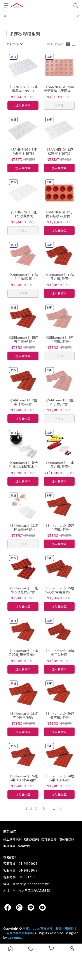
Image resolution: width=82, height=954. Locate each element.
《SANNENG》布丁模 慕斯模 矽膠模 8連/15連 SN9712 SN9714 (59, 214)
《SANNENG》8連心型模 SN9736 (23, 151)
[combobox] (14, 44)
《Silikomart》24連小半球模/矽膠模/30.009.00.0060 (59, 778)
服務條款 (9, 846)
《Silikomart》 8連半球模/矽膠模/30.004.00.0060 (23, 402)
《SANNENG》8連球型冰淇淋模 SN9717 (23, 214)
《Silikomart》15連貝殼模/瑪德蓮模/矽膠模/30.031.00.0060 (23, 653)
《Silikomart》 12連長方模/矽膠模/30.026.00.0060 (59, 277)
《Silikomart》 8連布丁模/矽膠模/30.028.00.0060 (59, 402)
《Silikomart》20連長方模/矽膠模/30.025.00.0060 (59, 715)
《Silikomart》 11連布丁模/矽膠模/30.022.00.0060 (23, 277)
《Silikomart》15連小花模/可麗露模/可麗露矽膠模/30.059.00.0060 (59, 590)
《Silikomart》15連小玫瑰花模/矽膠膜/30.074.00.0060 (23, 590)
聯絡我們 (24, 846)
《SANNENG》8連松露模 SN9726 (59, 151)
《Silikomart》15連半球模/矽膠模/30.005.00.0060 (59, 527)
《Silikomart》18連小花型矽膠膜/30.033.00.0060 (59, 653)
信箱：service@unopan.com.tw (26, 884)
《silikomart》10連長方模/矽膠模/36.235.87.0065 (59, 465)
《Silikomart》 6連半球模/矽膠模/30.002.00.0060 (59, 339)
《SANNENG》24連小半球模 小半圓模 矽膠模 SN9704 (59, 89)
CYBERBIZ (15, 937)
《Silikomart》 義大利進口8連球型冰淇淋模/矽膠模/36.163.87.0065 (23, 465)
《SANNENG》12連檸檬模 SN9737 (23, 89)
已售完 (59, 105)
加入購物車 (23, 105)
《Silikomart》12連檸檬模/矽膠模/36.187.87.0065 (23, 527)
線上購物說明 (12, 839)
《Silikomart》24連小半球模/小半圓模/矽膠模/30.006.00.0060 (23, 778)
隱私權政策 (66, 839)
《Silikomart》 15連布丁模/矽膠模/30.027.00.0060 (23, 339)
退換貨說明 (31, 839)
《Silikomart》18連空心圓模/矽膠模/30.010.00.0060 (23, 715)
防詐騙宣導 (49, 839)
